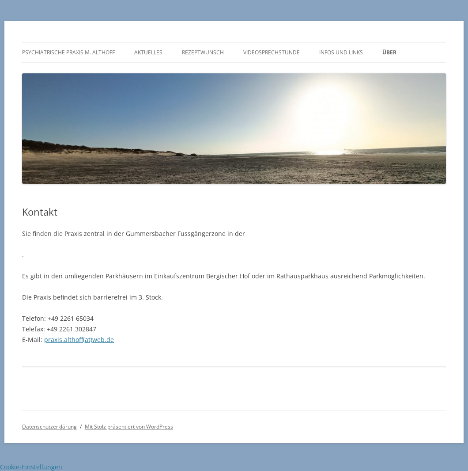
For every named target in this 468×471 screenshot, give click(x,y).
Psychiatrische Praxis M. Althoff (68, 52)
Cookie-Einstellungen (31, 467)
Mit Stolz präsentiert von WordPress (129, 426)
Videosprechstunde (271, 52)
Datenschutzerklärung (49, 426)
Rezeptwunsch (203, 52)
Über (389, 52)
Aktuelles (148, 52)
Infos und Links (341, 52)
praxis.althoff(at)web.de (79, 339)
